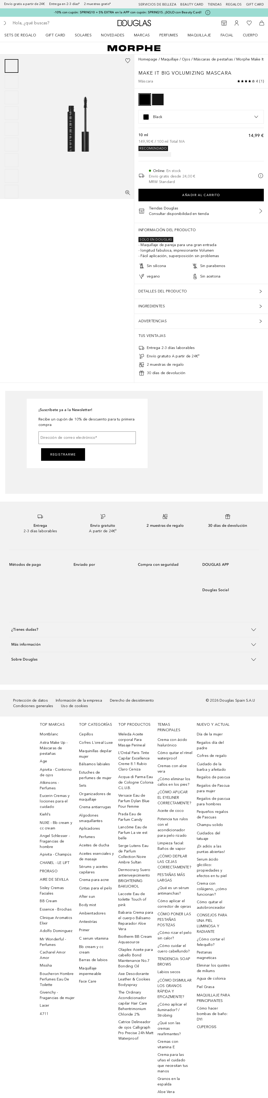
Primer (84, 930)
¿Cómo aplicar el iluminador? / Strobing (172, 1010)
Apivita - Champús (55, 854)
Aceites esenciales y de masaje (96, 856)
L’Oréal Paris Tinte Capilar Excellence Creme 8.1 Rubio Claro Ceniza (134, 761)
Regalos (234, 4)
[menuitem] (23, 35)
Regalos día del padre (210, 745)
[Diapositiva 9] (11, 191)
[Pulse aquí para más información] (208, 12)
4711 (44, 1014)
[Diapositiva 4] (11, 113)
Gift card (255, 4)
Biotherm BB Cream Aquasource (135, 939)
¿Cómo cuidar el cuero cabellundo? (173, 948)
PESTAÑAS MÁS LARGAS (171, 878)
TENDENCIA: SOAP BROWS (174, 962)
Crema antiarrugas (95, 807)
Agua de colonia (211, 978)
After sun (87, 896)
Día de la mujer (210, 734)
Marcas (142, 35)
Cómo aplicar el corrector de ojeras (174, 904)
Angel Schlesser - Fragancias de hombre (55, 841)
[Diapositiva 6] (11, 144)
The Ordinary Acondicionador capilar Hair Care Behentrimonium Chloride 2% (132, 1003)
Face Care (87, 981)
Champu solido (210, 825)
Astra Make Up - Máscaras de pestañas (54, 748)
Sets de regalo (20, 35)
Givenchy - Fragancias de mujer (57, 995)
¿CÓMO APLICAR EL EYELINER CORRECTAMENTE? (174, 797)
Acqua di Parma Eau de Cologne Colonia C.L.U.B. (136, 782)
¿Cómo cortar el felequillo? (211, 942)
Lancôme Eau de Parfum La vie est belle (132, 832)
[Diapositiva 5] (11, 129)
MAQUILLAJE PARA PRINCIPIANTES (213, 998)
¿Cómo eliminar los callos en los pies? (174, 782)
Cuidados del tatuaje (208, 836)
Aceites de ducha (94, 845)
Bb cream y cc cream (91, 950)
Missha (46, 965)
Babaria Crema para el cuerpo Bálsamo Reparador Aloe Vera (135, 920)
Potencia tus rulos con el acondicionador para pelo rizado (173, 827)
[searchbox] (50, 23)
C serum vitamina (93, 938)
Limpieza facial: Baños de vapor (172, 846)
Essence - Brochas (55, 909)
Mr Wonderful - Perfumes (53, 942)
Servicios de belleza (157, 4)
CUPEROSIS (207, 1027)
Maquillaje (199, 35)
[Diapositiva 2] (11, 81)
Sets (82, 785)
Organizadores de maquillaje (95, 797)
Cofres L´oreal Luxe (96, 742)
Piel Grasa (205, 987)
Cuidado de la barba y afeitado (211, 767)
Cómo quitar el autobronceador (211, 905)
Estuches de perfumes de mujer (95, 775)
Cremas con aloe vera (172, 769)
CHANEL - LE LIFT (54, 863)
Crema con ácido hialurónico (172, 742)
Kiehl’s (45, 814)
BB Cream (48, 901)
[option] (144, 99)
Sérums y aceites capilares (93, 869)
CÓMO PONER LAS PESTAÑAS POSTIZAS (174, 919)
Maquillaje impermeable (90, 971)
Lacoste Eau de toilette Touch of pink (132, 899)
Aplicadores (89, 828)
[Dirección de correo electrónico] (87, 437)
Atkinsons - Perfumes (49, 785)
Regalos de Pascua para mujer (213, 788)
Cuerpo (250, 35)
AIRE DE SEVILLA (54, 879)
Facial (227, 35)
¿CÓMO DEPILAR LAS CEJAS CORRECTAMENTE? (174, 861)
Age (43, 761)
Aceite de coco (171, 810)
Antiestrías (88, 921)
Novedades (113, 35)
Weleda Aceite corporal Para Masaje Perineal (131, 739)
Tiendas (215, 4)
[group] (11, 129)
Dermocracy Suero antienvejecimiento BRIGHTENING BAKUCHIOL (134, 878)
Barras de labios (93, 960)
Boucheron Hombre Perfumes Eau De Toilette (57, 979)
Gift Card (55, 35)
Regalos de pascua (213, 777)
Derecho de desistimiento (132, 700)
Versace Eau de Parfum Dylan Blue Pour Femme (133, 801)
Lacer (44, 1005)
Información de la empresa (79, 700)
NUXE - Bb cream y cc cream (56, 825)
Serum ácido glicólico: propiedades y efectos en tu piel (212, 867)
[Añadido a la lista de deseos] (127, 60)
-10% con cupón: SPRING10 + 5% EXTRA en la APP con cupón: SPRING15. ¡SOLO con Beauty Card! (128, 12)
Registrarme (63, 454)
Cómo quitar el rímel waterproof (175, 756)
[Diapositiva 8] (11, 176)
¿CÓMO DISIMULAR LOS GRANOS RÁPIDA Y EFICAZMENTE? (175, 988)
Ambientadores (92, 913)
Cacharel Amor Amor (53, 955)
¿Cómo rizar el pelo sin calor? (175, 935)
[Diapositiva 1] (11, 66)
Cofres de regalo (212, 755)
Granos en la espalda (169, 1081)
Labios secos (169, 972)
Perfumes (168, 35)
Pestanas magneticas (206, 955)
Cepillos (86, 734)
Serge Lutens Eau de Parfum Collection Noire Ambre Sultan (133, 854)
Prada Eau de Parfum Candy (130, 817)
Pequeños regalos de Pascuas (212, 814)
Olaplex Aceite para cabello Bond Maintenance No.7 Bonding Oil (135, 957)
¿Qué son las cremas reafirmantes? (169, 1028)
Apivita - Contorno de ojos (56, 772)
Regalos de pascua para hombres (213, 801)
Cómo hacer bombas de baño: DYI (212, 1014)
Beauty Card (192, 4)
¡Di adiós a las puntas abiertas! (211, 849)
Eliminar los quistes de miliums (213, 968)
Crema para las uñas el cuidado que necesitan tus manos (173, 1062)
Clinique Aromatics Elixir (56, 920)
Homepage (148, 59)
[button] (134, 629)
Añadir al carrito (201, 195)
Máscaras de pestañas (213, 59)
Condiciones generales (33, 706)
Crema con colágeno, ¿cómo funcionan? (212, 889)
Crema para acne (94, 880)
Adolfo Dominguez (56, 931)
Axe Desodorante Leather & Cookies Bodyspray (134, 979)
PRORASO (48, 871)
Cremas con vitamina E (168, 1044)
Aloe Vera (166, 1092)
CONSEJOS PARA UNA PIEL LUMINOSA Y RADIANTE (212, 923)
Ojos (186, 59)
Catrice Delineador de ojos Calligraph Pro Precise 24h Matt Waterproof (135, 1030)
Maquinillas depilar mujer (95, 754)
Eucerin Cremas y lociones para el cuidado (55, 801)
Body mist (87, 905)
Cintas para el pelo (95, 888)
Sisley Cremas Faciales (52, 891)
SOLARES (83, 35)
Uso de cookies (74, 706)
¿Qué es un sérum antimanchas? (173, 891)
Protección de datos (30, 700)
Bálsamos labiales (94, 764)
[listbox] (201, 117)
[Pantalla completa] (127, 192)
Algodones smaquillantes (91, 818)
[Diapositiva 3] (11, 97)
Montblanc (49, 734)
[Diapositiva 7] (11, 160)
